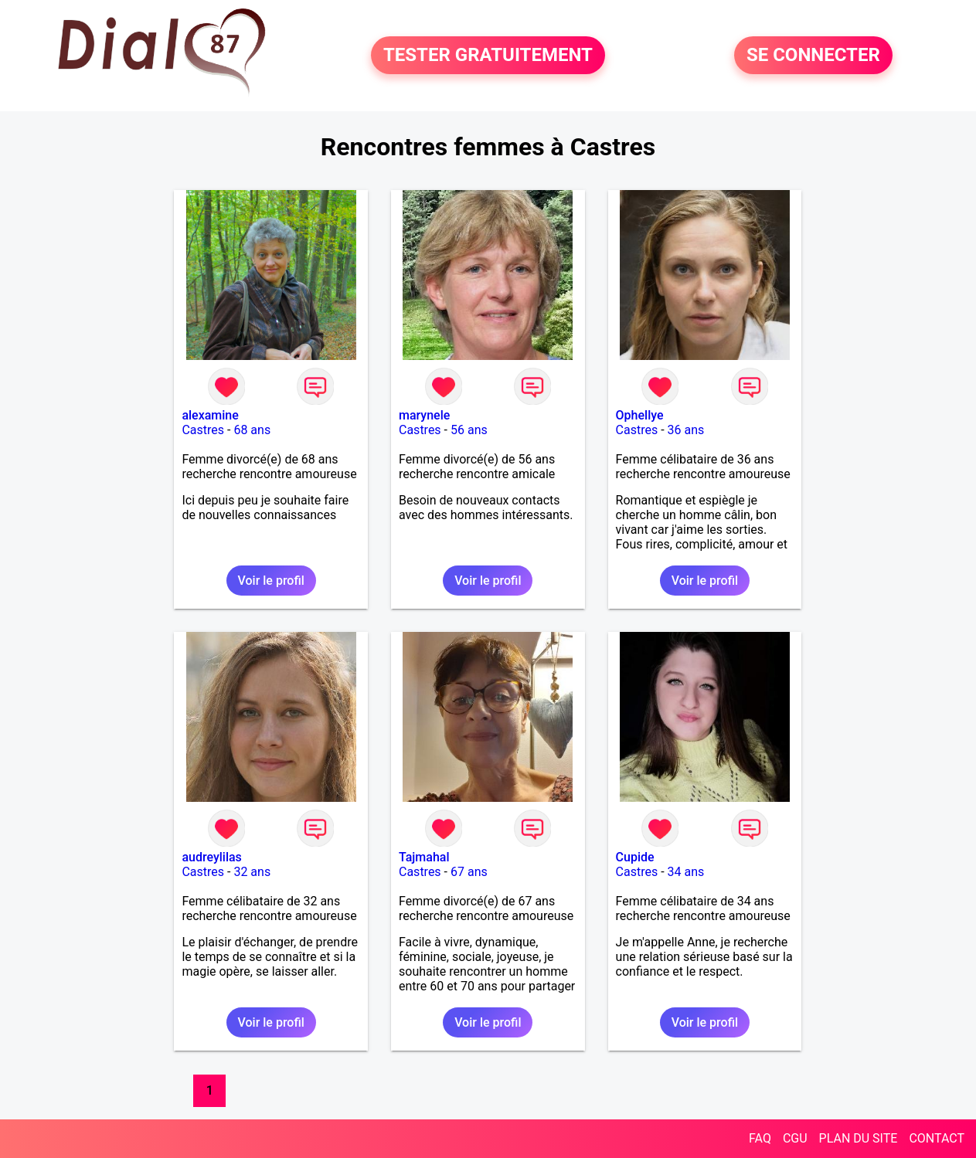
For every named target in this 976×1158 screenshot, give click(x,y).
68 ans (251, 430)
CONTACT (936, 1138)
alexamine (210, 415)
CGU (795, 1138)
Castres (203, 430)
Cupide (635, 857)
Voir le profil (271, 580)
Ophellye (640, 415)
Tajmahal (424, 857)
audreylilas (211, 857)
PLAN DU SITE (858, 1138)
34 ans (686, 871)
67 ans (469, 871)
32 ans (251, 871)
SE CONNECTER (813, 55)
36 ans (686, 430)
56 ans (469, 430)
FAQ (760, 1138)
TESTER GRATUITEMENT (488, 55)
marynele (424, 415)
